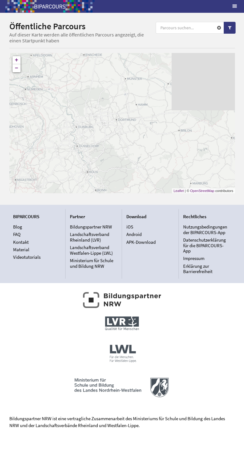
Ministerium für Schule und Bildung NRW (91, 263)
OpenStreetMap (202, 191)
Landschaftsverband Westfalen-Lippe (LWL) (91, 250)
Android (134, 234)
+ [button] (16, 60)
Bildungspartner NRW (91, 227)
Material (21, 250)
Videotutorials (27, 257)
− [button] (16, 68)
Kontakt (21, 242)
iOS (129, 227)
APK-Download (141, 242)
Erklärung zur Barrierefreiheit (197, 268)
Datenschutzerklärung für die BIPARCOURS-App (204, 245)
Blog (17, 227)
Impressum (193, 258)
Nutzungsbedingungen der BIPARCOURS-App (205, 229)
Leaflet (178, 191)
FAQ (17, 234)
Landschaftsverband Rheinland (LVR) (89, 237)
